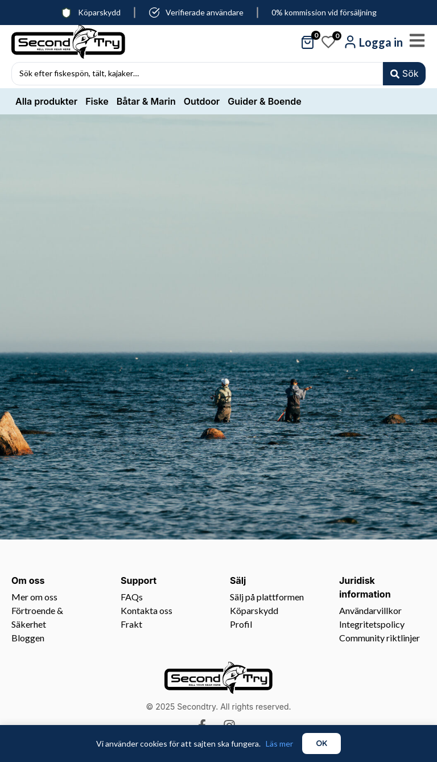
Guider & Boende (264, 103)
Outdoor (202, 103)
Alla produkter (46, 103)
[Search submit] (403, 75)
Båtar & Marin (146, 103)
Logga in (381, 42)
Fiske (97, 103)
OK (321, 743)
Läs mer (279, 743)
